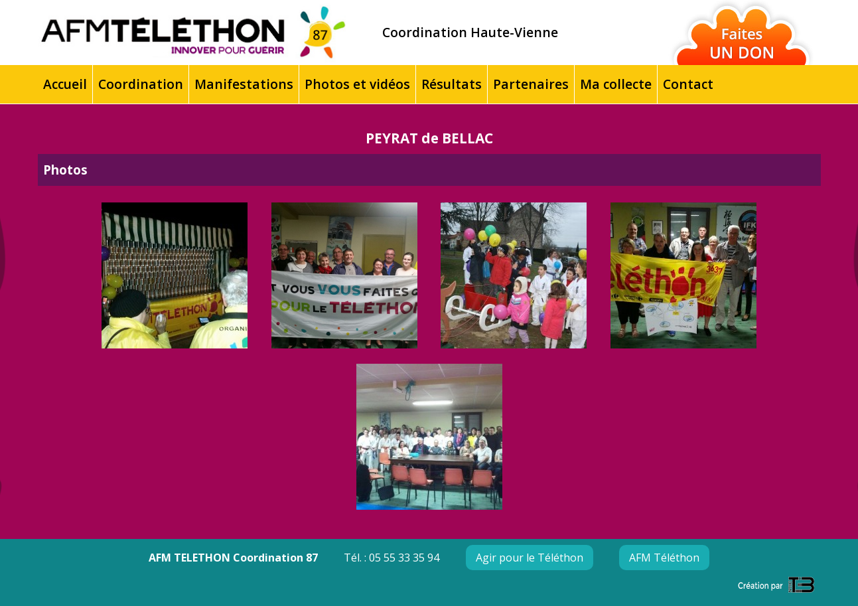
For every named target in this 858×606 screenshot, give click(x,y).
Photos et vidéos (357, 84)
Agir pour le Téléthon (529, 557)
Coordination (140, 84)
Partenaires (531, 84)
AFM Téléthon (664, 557)
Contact (688, 84)
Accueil (65, 84)
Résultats (451, 84)
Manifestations (243, 84)
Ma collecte (616, 84)
